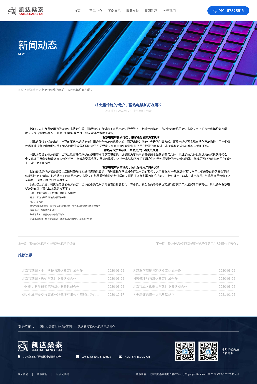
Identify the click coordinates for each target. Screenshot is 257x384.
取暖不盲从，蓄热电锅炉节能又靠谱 (47, 214)
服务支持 (132, 10)
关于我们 (169, 10)
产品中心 (95, 10)
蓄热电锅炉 (120, 128)
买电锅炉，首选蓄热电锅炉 (43, 210)
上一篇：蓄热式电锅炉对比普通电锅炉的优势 (46, 243)
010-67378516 (90, 356)
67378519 (105, 356)
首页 (77, 10)
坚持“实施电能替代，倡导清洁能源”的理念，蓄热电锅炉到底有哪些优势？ (65, 206)
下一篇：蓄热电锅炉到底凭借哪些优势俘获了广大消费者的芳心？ (197, 243)
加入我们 (23, 374)
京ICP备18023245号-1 (226, 374)
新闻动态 (151, 10)
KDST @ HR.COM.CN (137, 356)
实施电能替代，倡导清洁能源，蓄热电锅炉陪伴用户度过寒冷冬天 (61, 219)
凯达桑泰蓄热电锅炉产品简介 (96, 326)
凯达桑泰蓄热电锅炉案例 (56, 326)
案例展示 (114, 10)
